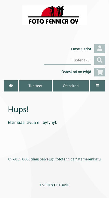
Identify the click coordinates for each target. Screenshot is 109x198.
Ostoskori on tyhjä (83, 72)
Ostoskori (71, 86)
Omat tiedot (88, 49)
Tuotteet (35, 86)
